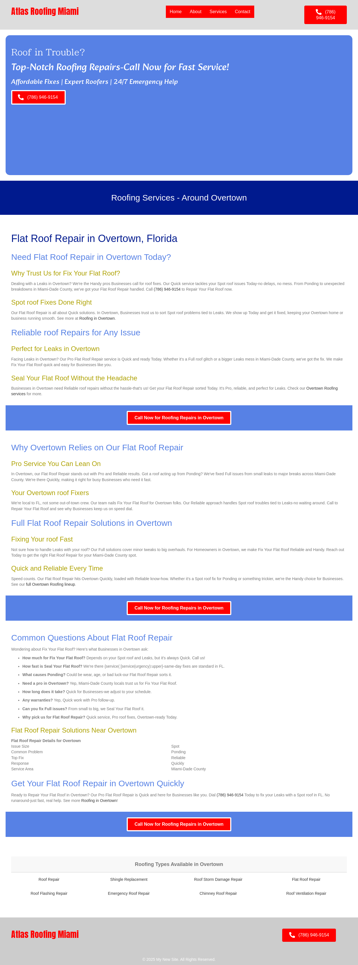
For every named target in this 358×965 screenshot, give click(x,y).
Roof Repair (49, 879)
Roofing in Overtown (97, 318)
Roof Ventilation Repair (306, 893)
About (195, 11)
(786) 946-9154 (167, 289)
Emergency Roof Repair (129, 893)
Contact (242, 11)
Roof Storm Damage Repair (218, 879)
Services (218, 11)
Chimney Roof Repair (218, 893)
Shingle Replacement (128, 879)
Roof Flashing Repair (48, 893)
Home (176, 11)
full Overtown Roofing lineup (50, 584)
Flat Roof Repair (306, 879)
